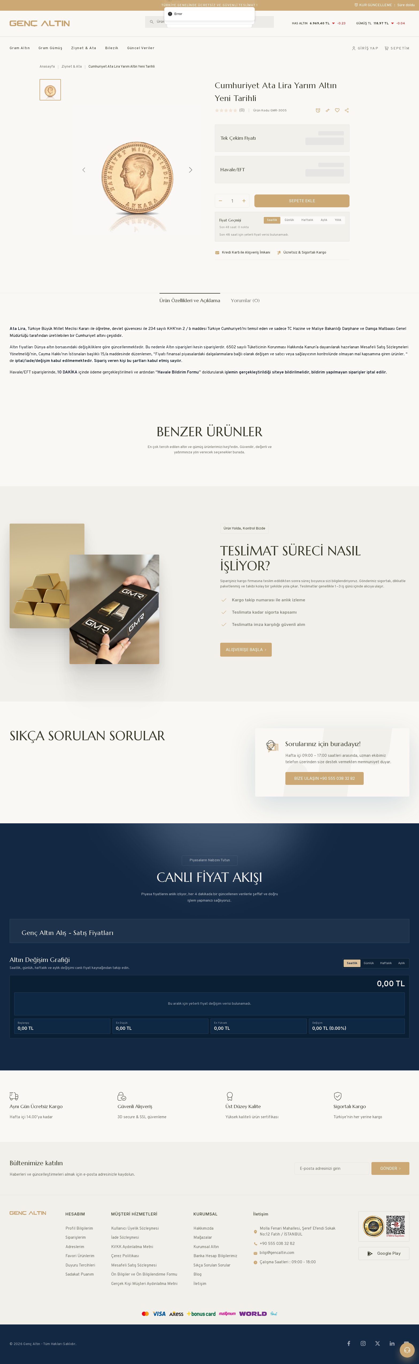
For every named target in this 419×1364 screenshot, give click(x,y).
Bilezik (112, 48)
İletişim (199, 1284)
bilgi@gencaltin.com (273, 1253)
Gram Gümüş (50, 48)
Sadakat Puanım (79, 1274)
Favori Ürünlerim (79, 1256)
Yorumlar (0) (245, 300)
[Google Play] (383, 1253)
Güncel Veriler (141, 48)
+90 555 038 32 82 (274, 1243)
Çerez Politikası (125, 1256)
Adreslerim (74, 1247)
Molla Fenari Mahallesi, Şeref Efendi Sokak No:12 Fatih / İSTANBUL (294, 1231)
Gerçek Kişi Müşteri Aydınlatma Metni (144, 1284)
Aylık (324, 211)
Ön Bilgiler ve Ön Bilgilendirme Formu (144, 1274)
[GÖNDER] (390, 1168)
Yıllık (338, 211)
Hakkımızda (203, 1228)
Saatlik (272, 211)
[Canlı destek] (407, 1350)
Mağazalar (202, 1237)
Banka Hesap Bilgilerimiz (215, 1256)
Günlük (289, 211)
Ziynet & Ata (83, 48)
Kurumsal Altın (206, 1247)
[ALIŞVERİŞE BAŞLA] (246, 650)
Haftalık (307, 211)
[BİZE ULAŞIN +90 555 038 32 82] (324, 778)
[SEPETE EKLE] (302, 192)
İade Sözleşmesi (125, 1237)
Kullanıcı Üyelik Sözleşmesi (135, 1228)
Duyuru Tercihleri (80, 1265)
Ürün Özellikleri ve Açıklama (190, 300)
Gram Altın (20, 48)
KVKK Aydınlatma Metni (132, 1247)
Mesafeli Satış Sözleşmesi (134, 1265)
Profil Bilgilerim (79, 1228)
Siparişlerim (75, 1237)
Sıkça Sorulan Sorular (211, 1265)
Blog (197, 1274)
